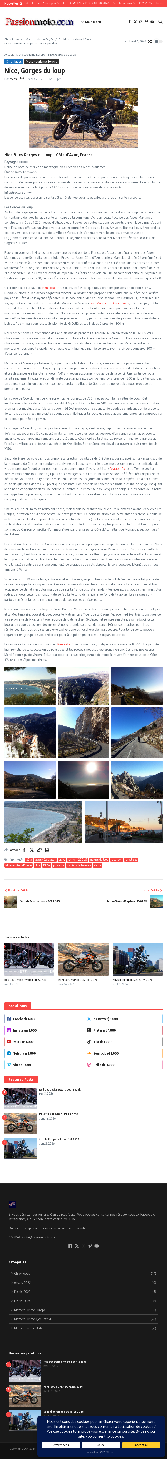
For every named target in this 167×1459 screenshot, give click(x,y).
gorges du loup (99, 859)
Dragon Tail (118, 468)
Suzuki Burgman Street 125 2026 (133, 979)
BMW (62, 859)
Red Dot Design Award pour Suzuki (25, 979)
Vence (97, 865)
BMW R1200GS (77, 859)
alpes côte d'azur (45, 859)
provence (58, 865)
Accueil (9, 54)
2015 (29, 859)
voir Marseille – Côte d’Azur (109, 303)
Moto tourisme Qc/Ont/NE (43, 39)
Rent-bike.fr (50, 288)
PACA (46, 865)
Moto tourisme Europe (20, 43)
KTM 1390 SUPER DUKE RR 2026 (78, 979)
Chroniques (13, 39)
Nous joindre (48, 43)
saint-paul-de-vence (79, 865)
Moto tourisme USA (77, 39)
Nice (37, 865)
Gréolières (131, 859)
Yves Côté (17, 79)
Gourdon (117, 859)
